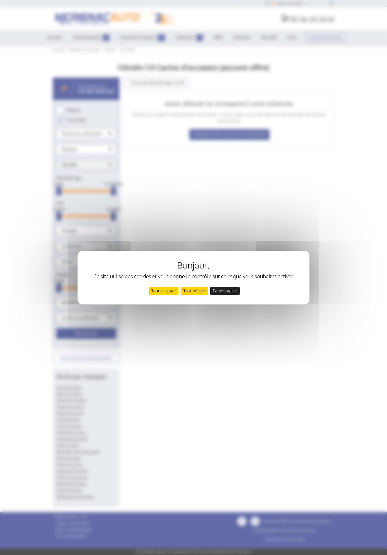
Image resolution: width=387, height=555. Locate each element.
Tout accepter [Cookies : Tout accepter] (163, 290)
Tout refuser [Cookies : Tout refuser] (194, 290)
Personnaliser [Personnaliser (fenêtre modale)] (225, 290)
